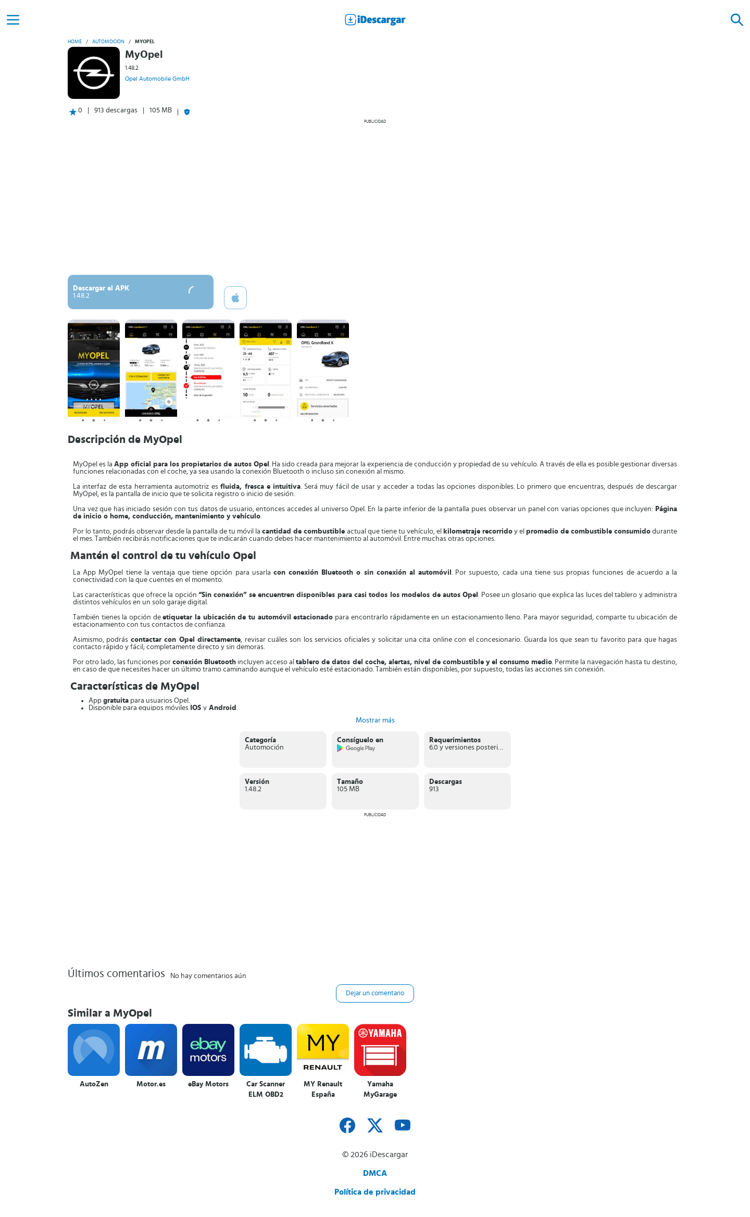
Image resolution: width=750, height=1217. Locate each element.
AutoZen (94, 1084)
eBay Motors (208, 1084)
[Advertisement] (375, 197)
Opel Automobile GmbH (157, 78)
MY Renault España (323, 1089)
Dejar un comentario (375, 993)
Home (75, 41)
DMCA (375, 1173)
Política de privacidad (375, 1192)
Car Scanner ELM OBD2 (265, 1089)
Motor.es (151, 1084)
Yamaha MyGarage (380, 1089)
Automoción (108, 41)
